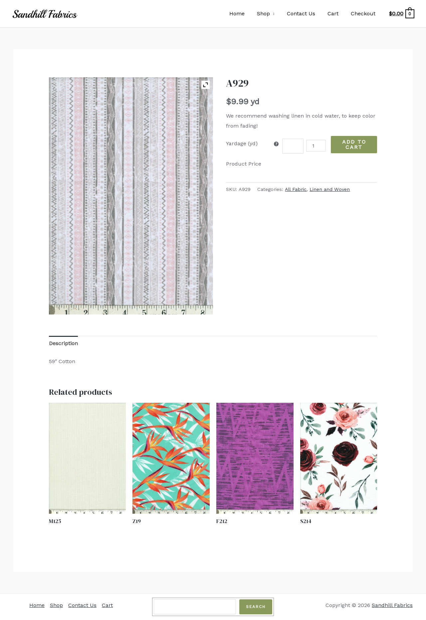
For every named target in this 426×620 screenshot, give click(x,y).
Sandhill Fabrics (392, 605)
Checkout (364, 13)
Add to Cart (354, 144)
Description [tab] (63, 343)
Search (256, 606)
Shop (269, 13)
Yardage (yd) (242, 143)
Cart (335, 13)
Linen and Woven (330, 189)
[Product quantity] (315, 146)
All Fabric (296, 189)
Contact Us (305, 13)
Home (244, 13)
